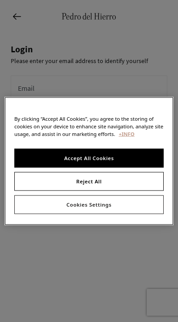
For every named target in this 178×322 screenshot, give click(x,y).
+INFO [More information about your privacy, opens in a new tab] (126, 134)
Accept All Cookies (89, 158)
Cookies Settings (89, 204)
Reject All (89, 181)
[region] (89, 161)
